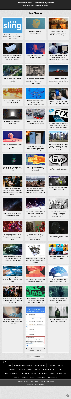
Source (32, 377)
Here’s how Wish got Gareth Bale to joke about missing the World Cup (12, 321)
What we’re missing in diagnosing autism (35, 32)
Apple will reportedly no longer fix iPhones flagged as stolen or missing (35, 148)
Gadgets (29, 369)
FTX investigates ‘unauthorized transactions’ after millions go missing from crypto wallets (58, 125)
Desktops (60, 365)
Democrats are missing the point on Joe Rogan (35, 57)
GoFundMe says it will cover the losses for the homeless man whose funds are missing (35, 300)
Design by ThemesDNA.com (35, 384)
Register (16, 377)
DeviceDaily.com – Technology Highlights (35, 3)
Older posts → (38, 357)
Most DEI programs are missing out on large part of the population (12, 146)
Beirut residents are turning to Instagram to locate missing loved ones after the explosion (35, 190)
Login (59, 369)
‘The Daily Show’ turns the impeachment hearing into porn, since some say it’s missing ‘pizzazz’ (35, 237)
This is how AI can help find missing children (12, 102)
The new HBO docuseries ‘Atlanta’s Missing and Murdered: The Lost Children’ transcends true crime (58, 214)
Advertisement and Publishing (23, 365)
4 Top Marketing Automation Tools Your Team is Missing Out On (58, 170)
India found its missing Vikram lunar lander (58, 237)
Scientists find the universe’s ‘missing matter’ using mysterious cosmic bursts (13, 215)
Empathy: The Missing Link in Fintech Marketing (58, 188)
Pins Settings (42, 373)
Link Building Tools (49, 369)
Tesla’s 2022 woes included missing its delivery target (35, 122)
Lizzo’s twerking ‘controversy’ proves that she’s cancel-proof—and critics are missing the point (12, 237)
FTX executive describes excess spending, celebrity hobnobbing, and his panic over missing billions (35, 81)
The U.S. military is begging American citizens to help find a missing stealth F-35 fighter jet (58, 81)
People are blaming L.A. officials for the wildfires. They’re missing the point (58, 33)
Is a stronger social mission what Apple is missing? (58, 320)
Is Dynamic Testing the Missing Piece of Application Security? (58, 102)
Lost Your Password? (11, 373)
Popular (52, 373)
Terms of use (41, 377)
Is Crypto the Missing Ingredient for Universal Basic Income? (12, 279)
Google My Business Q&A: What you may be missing (35, 350)
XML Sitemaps (52, 377)
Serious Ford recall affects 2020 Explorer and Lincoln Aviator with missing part (12, 258)
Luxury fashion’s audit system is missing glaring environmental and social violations (12, 57)
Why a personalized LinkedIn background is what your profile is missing (35, 169)
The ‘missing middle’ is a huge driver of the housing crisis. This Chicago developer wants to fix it (58, 147)
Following (22, 369)
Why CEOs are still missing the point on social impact (35, 280)
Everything (12, 369)
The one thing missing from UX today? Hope (12, 122)
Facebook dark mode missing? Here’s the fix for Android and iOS (12, 169)
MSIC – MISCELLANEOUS (28, 373)
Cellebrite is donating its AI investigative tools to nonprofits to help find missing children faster (58, 58)
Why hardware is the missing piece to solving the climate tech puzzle (12, 80)
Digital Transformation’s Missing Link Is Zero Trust (58, 280)
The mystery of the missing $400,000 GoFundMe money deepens (58, 300)
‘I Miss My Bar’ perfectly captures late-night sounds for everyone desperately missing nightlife (12, 191)
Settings (25, 377)
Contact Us (51, 365)
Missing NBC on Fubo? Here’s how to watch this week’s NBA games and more (12, 36)
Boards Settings (40, 365)
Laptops (37, 369)
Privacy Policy (61, 373)
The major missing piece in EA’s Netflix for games (58, 257)
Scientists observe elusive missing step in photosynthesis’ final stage (35, 102)
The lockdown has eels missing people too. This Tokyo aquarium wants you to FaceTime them (35, 214)
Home (9, 365)
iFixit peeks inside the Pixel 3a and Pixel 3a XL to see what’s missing (35, 260)
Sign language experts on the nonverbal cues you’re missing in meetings (12, 300)
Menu (6, 362)
